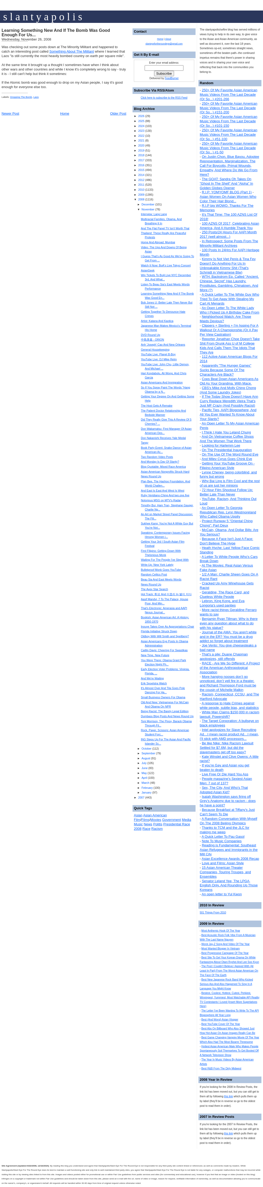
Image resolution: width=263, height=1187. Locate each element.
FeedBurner (172, 78)
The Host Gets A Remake (156, 405)
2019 (141, 150)
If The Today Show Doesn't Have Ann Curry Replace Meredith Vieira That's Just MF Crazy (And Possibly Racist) (229, 401)
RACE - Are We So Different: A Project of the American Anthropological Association (230, 667)
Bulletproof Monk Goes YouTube (161, 569)
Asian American (155, 815)
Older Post (118, 113)
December (147, 204)
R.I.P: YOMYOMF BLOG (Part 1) (227, 192)
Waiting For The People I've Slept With (165, 559)
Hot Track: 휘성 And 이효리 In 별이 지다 (166, 594)
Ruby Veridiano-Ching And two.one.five (165, 495)
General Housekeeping (155, 349)
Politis (157, 824)
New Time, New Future (155, 655)
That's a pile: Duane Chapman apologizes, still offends (224, 656)
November (147, 209)
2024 (141, 126)
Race (146, 829)
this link (228, 1096)
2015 (141, 169)
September (148, 753)
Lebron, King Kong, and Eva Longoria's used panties (222, 603)
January (146, 792)
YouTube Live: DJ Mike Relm (159, 359)
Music (138, 824)
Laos (36, 97)
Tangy (144, 442)
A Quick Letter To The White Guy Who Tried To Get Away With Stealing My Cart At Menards (229, 298)
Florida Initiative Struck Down (159, 631)
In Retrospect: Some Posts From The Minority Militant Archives (229, 243)
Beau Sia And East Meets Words (161, 579)
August (145, 758)
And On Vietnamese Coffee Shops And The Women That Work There (227, 439)
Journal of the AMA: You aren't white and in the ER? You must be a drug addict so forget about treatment (228, 636)
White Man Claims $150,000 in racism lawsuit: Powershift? (229, 714)
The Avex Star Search (154, 589)
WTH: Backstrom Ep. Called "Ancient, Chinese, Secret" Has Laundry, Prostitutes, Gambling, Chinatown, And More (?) (229, 283)
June (144, 768)
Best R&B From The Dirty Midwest (221, 1068)
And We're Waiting (152, 678)
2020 (141, 145)
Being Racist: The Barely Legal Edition (165, 711)
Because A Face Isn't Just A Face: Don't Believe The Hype (226, 541)
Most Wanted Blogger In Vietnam (220, 948)
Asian (138, 815)
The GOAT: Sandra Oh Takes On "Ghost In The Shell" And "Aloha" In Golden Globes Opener (226, 183)
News (148, 824)
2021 (141, 140)
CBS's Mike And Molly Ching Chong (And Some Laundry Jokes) (228, 390)
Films (145, 820)
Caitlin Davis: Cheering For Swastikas (164, 650)
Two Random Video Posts (157, 456)
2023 (141, 130)
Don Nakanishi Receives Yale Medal (163, 438)
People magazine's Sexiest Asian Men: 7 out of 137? (226, 781)
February (147, 787)
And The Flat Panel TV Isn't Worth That (165, 228)
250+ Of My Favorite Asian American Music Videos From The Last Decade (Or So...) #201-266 (228, 94)
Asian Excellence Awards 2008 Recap (230, 859)
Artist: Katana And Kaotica (157, 320)
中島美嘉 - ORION (152, 339)
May (144, 773)
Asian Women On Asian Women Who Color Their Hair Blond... (228, 199)
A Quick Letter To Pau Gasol (223, 837)
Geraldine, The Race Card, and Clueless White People (224, 594)
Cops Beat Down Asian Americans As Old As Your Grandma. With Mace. (229, 381)
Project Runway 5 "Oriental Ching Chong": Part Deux (226, 523)
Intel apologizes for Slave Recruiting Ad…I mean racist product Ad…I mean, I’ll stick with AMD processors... (229, 734)
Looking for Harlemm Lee (221, 445)
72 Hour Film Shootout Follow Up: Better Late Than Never (226, 492)
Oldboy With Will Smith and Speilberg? (165, 636)
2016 (141, 165)
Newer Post (10, 113)
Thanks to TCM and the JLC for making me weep (224, 830)
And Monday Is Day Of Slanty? (160, 461)
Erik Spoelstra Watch (154, 683)
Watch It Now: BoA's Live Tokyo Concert (166, 265)
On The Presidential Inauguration (227, 450)
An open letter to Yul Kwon (222, 894)
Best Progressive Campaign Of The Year (225, 953)
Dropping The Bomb (21, 97)
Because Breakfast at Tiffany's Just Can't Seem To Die (227, 812)
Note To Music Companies (222, 841)
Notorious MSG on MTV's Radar (161, 500)
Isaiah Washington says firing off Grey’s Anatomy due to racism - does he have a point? (228, 801)
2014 (141, 174)
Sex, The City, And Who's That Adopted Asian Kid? (224, 790)
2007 (141, 797)
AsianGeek (148, 270)
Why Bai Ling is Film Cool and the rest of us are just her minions (230, 483)
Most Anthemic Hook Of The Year (220, 930)
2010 (141, 189)
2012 (141, 179)
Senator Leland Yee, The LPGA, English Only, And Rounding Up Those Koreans (229, 885)
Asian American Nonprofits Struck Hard (165, 471)
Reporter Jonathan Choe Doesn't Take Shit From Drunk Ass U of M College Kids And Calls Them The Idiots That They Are (230, 345)
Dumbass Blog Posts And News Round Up (167, 716)
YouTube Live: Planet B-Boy (158, 354)
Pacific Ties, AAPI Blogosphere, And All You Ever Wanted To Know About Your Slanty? (228, 414)
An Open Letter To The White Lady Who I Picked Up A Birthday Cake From (229, 310)
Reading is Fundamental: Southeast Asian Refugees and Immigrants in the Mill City (228, 849)
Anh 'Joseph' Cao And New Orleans (163, 344)
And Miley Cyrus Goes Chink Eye (227, 459)
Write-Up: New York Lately (157, 564)
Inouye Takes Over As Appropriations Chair (167, 626)
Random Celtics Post (154, 574)
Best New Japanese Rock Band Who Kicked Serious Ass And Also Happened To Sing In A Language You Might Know (226, 984)
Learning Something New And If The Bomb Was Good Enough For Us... (56, 32)
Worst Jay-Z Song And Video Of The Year (225, 944)
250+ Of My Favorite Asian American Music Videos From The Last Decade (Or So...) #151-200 (228, 108)
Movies (155, 820)
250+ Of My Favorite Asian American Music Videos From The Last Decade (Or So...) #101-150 (228, 121)
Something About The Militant (71, 51)
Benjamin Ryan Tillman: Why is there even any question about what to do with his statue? (228, 623)
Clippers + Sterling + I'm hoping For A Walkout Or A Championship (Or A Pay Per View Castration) (229, 330)
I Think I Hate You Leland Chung (226, 432)
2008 (141, 199)
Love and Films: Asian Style (223, 863)
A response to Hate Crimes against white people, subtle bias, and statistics (229, 705)
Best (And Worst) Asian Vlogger (219, 1019)
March (145, 782)
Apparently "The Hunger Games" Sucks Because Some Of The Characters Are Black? (225, 369)
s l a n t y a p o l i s (42, 17)
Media (186, 820)
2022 (141, 135)
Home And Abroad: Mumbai (158, 242)
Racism (157, 829)
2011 (141, 184)
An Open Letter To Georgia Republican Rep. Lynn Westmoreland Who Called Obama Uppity (228, 512)
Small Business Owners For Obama (163, 697)
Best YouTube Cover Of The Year (220, 1024)
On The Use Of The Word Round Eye (230, 454)
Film (137, 820)
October (146, 748)
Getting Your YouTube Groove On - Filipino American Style (227, 465)
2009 (141, 194)
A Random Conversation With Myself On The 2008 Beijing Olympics (228, 821)
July (143, 763)
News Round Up (151, 476)
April (144, 777)
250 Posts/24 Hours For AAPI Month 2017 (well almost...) (228, 234)
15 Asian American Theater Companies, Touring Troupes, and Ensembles (225, 872)
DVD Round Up (150, 334)
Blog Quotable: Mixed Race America (163, 466)
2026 (141, 116)
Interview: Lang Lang (154, 214)
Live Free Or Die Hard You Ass (225, 774)
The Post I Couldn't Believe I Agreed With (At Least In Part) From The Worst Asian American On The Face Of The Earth (229, 971)
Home (64, 113)
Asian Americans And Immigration (162, 382)
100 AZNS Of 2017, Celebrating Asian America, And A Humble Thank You (229, 225)
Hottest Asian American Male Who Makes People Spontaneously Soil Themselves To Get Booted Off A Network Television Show (229, 1051)
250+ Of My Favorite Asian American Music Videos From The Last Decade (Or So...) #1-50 (228, 148)
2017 (141, 160)
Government (171, 820)
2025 (141, 121)
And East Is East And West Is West (162, 490)
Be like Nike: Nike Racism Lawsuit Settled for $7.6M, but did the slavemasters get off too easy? (226, 747)
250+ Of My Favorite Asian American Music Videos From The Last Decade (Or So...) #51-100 (228, 134)
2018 (141, 155)
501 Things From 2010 (213, 912)
